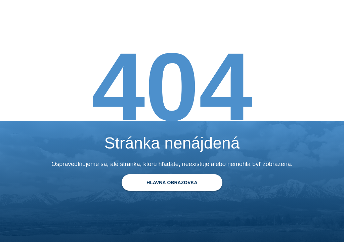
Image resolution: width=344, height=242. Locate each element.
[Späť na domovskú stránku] (172, 182)
